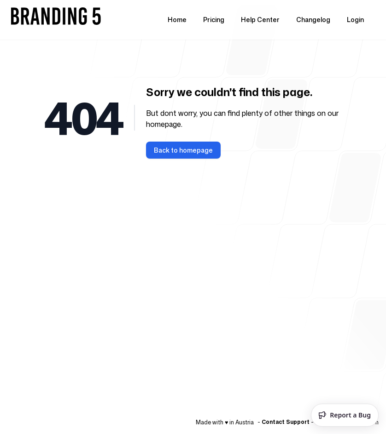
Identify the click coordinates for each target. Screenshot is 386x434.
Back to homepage (183, 150)
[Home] (57, 19)
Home (177, 19)
